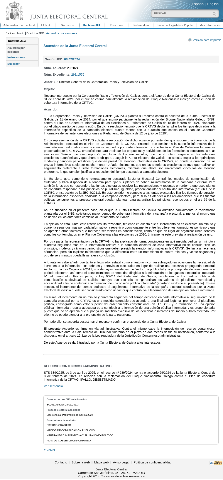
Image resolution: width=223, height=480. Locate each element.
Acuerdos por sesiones (16, 49)
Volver (50, 450)
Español (198, 4)
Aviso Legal (121, 462)
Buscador (13, 63)
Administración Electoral (19, 25)
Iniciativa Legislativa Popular (175, 25)
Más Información (210, 25)
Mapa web (101, 462)
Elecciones (116, 25)
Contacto (61, 462)
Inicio (20, 33)
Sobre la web (80, 462)
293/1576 (77, 74)
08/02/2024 (72, 59)
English (213, 4)
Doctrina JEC (92, 25)
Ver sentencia (53, 386)
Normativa (67, 25)
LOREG (46, 25)
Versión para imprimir (207, 40)
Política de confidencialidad (152, 462)
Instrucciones (16, 57)
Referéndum (141, 25)
